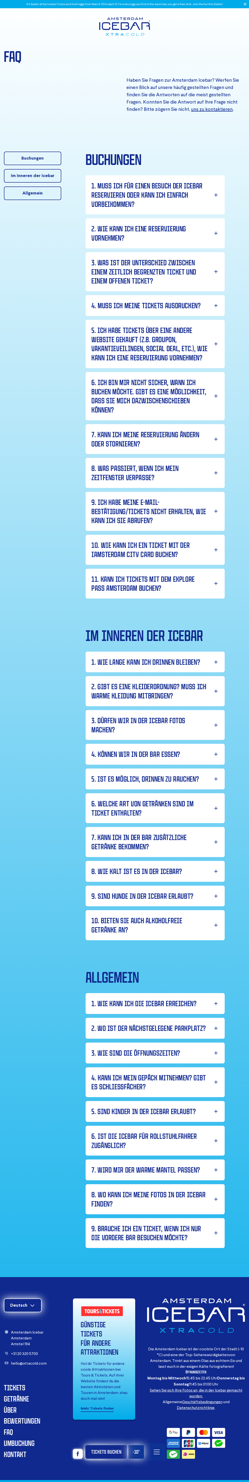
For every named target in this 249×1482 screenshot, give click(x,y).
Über (10, 1409)
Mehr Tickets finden (97, 1408)
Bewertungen (22, 1420)
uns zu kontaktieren (212, 109)
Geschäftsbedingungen (202, 1401)
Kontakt (15, 1454)
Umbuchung (19, 1443)
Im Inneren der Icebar (32, 175)
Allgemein (32, 193)
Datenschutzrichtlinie (195, 1407)
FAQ (8, 1431)
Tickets (14, 1387)
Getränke (16, 1398)
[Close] (245, 4)
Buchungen (32, 158)
